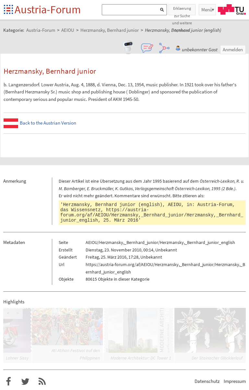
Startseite (9, 10)
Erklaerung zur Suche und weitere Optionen (182, 10)
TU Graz (232, 9)
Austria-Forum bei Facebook (8, 381)
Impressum (235, 381)
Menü (206, 9)
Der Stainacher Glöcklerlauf (217, 358)
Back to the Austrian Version (48, 123)
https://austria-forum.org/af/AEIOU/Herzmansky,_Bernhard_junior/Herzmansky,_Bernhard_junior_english (151, 215)
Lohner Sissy (17, 358)
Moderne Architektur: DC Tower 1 (141, 358)
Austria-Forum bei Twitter (25, 381)
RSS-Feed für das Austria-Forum (42, 381)
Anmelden (233, 49)
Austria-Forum (48, 9)
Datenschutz (207, 381)
